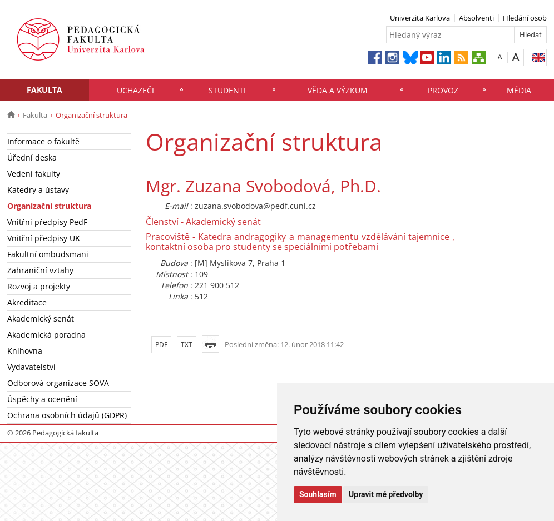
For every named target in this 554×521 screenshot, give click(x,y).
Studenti (227, 90)
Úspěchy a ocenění (42, 399)
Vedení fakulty (33, 173)
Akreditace (27, 302)
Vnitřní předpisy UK (43, 238)
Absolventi (476, 18)
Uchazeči (135, 90)
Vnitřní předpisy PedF (47, 222)
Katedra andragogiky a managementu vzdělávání (301, 237)
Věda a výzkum (338, 90)
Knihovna (24, 350)
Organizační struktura (49, 206)
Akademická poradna (46, 334)
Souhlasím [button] (318, 494)
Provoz (443, 90)
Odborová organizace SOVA (58, 383)
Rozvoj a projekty (38, 286)
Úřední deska (32, 157)
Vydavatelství (31, 367)
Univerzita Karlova (420, 18)
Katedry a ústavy (38, 189)
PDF (161, 344)
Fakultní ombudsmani (47, 254)
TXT (186, 344)
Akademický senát (40, 318)
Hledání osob (525, 18)
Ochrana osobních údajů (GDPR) (67, 415)
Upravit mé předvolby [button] (386, 494)
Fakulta (44, 89)
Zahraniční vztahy (40, 270)
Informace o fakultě (43, 141)
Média (519, 90)
